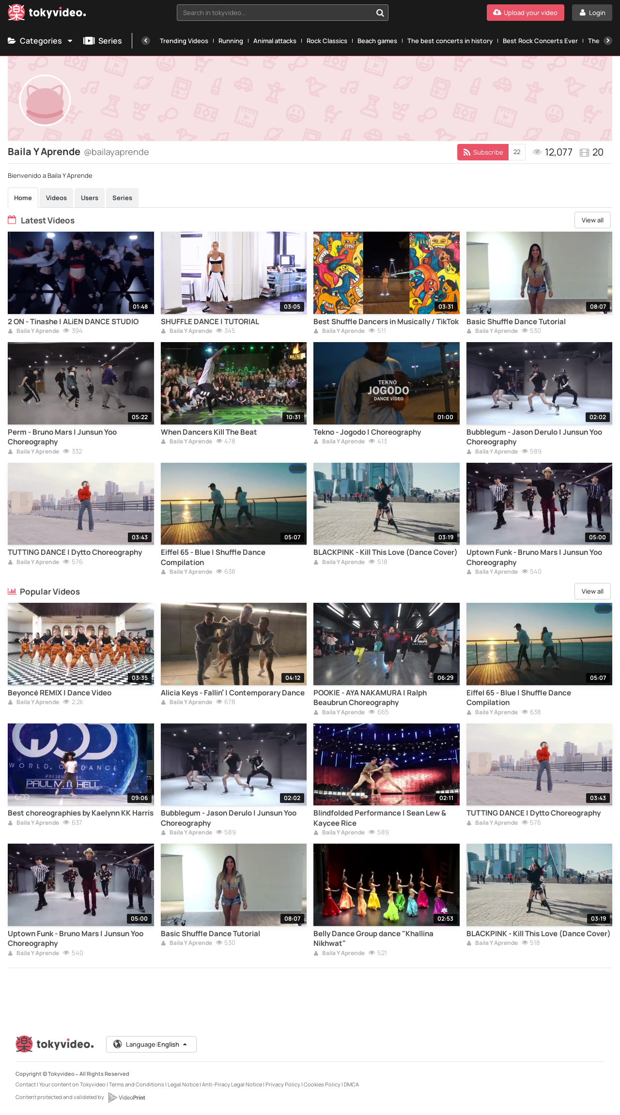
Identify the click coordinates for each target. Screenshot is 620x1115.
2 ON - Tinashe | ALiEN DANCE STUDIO (73, 322)
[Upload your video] (525, 12)
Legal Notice (183, 1084)
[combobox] (282, 12)
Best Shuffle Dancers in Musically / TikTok (386, 322)
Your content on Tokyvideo (72, 1084)
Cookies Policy (322, 1084)
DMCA (351, 1084)
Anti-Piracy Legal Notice (232, 1084)
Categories (41, 40)
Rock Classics (327, 40)
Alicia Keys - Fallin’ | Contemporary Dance (233, 693)
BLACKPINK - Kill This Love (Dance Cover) (385, 552)
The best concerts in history (450, 40)
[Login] (592, 12)
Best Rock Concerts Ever (540, 40)
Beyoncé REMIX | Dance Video (59, 693)
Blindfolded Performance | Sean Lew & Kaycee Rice (379, 818)
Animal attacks (274, 40)
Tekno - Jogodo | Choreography (367, 432)
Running (230, 40)
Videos (56, 197)
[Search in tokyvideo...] (380, 12)
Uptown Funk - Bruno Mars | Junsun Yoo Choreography (534, 557)
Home (23, 197)
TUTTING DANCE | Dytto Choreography (75, 552)
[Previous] (145, 40)
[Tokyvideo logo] (47, 14)
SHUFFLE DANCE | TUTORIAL (210, 322)
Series (102, 40)
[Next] (608, 40)
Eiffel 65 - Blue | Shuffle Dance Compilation (213, 557)
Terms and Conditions (136, 1084)
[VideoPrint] (126, 1097)
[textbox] (274, 12)
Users (89, 197)
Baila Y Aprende (33, 331)
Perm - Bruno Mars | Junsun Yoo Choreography (62, 437)
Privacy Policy (282, 1084)
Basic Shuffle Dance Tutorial (516, 322)
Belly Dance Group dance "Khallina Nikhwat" (373, 938)
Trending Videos (184, 40)
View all (593, 220)
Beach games (377, 40)
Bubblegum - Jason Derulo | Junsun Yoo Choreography (534, 437)
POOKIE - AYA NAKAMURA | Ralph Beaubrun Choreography (370, 697)
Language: (150, 1044)
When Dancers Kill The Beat (209, 432)
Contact (26, 1084)
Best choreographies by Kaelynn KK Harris (81, 813)
